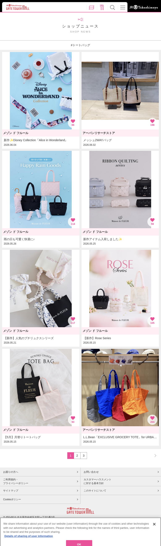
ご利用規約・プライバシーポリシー (15, 481)
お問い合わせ (91, 471)
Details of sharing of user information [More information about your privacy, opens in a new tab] (28, 541)
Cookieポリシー (12, 499)
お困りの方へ (10, 471)
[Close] (154, 529)
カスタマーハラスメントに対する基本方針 (97, 481)
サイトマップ (10, 490)
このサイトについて (95, 490)
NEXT (153, 455)
